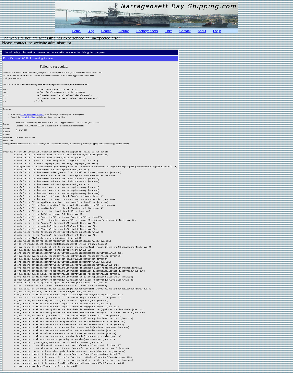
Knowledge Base (28, 117)
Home (76, 31)
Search (106, 31)
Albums (123, 31)
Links (168, 31)
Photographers (147, 31)
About (202, 31)
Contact (184, 31)
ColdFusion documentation (32, 114)
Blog (91, 31)
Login (217, 31)
